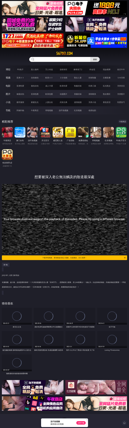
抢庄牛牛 (121, 69)
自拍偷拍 (35, 77)
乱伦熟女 (106, 86)
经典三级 (92, 86)
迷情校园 (78, 102)
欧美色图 (49, 94)
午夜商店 (35, 110)
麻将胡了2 (78, 69)
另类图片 (121, 94)
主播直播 (106, 77)
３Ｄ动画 (63, 77)
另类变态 (121, 86)
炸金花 (92, 69)
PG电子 (20, 69)
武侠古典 (63, 102)
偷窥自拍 (20, 94)
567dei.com (64, 53)
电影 (8, 85)
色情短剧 (92, 110)
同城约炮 (20, 110)
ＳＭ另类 (121, 77)
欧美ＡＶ (49, 77)
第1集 (6, 265)
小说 (8, 102)
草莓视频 (49, 110)
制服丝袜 (78, 86)
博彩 (8, 69)
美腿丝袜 (78, 94)
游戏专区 (63, 69)
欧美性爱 (63, 86)
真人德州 (35, 69)
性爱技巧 (121, 102)
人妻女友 (49, 102)
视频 (8, 77)
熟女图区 (106, 94)
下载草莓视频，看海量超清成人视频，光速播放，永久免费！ (84, 257)
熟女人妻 (78, 77)
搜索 (95, 59)
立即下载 (81, 423)
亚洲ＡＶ (20, 77)
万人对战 (49, 69)
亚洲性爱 (20, 86)
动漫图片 (63, 94)
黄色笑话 (106, 102)
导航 (8, 110)
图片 (8, 94)
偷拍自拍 (35, 86)
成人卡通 (49, 86)
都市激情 (20, 102)
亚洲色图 (35, 94)
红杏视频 (78, 110)
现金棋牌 (106, 69)
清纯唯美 (92, 94)
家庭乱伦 (35, 102)
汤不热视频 (63, 110)
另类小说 (92, 102)
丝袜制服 (92, 77)
